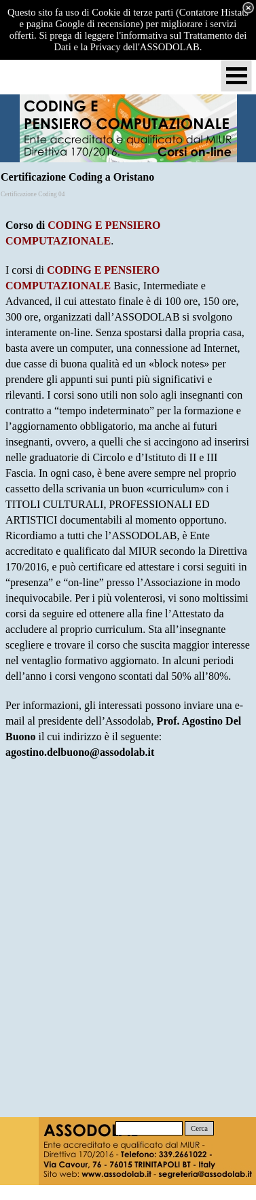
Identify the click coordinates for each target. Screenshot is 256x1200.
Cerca (199, 1128)
